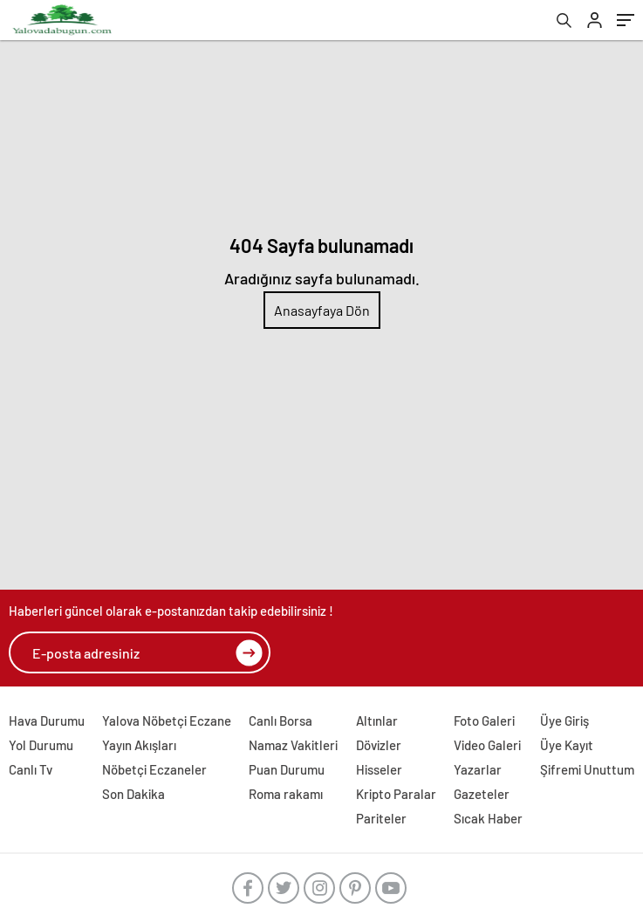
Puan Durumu (287, 769)
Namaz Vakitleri (293, 745)
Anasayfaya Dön (322, 310)
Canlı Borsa (280, 720)
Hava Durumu (47, 720)
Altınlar (377, 720)
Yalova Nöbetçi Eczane (166, 720)
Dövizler (378, 745)
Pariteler (381, 818)
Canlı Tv (30, 769)
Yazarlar (478, 769)
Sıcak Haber (488, 818)
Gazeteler (482, 794)
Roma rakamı (286, 794)
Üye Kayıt (566, 745)
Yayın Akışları (139, 745)
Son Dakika (133, 794)
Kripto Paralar (396, 794)
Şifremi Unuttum (587, 769)
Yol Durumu (41, 745)
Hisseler (379, 769)
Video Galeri (487, 745)
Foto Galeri (484, 720)
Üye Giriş (564, 720)
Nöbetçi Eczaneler (154, 769)
